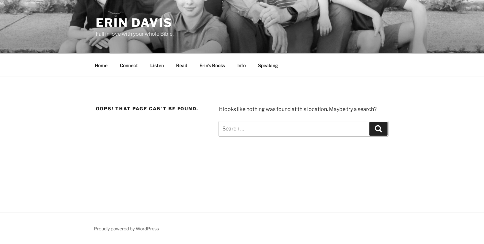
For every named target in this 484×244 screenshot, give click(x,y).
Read (181, 65)
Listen (157, 65)
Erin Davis (134, 23)
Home (101, 65)
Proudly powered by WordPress (126, 228)
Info (241, 65)
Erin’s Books (212, 65)
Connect (129, 65)
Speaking (268, 65)
